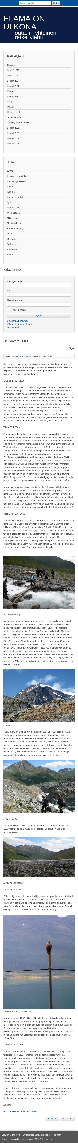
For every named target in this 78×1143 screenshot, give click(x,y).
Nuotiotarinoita (14, 223)
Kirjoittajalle (12, 96)
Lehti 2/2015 (13, 70)
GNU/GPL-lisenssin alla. (43, 1139)
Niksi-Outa (12, 218)
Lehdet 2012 (13, 127)
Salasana (11, 290)
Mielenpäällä (13, 212)
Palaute (11, 106)
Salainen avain (14, 300)
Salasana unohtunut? (17, 321)
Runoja (10, 233)
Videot (10, 254)
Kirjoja (10, 186)
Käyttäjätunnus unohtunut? (20, 324)
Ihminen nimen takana (18, 176)
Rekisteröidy (13, 327)
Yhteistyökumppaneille (18, 122)
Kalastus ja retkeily (16, 181)
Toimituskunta (14, 117)
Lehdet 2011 (13, 133)
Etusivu (11, 65)
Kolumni (11, 191)
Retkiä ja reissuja (23, 356)
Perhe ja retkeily (15, 228)
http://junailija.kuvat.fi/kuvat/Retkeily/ (21, 1111)
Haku (56, 3)
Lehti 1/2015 (13, 75)
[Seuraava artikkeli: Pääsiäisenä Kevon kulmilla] (67, 1118)
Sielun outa (12, 244)
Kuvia (10, 91)
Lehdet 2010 (13, 138)
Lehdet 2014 (13, 80)
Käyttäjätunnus (14, 281)
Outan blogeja (14, 112)
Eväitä (10, 171)
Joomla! (5, 1139)
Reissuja (11, 239)
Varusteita (12, 249)
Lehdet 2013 (13, 86)
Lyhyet (10, 202)
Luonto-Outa (13, 207)
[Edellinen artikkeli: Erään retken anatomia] (52, 1118)
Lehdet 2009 (13, 143)
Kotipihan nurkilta (15, 197)
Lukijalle (11, 101)
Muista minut (19, 309)
